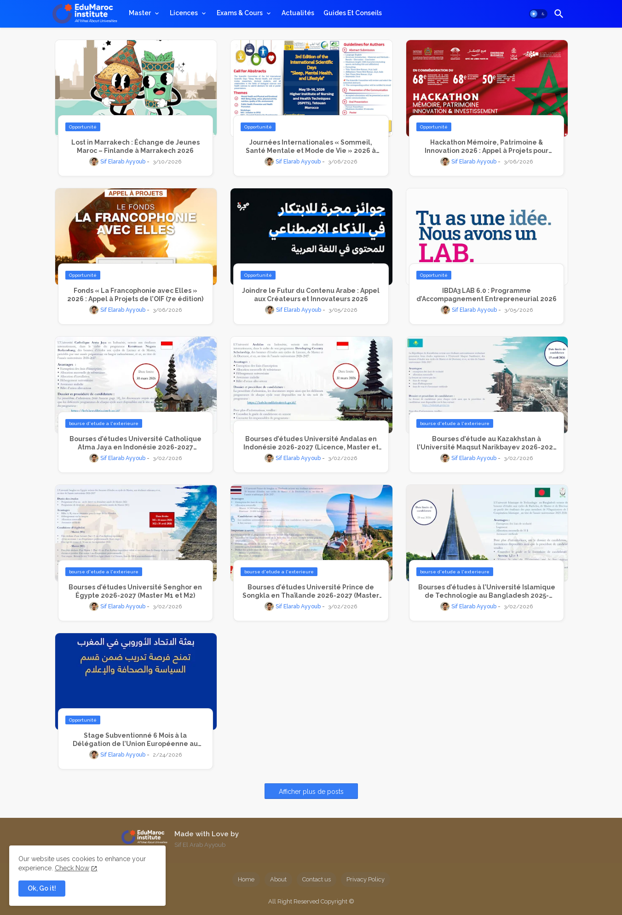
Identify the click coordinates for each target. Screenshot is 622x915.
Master (140, 13)
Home (246, 879)
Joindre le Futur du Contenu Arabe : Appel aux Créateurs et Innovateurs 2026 (311, 295)
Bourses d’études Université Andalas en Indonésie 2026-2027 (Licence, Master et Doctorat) (311, 443)
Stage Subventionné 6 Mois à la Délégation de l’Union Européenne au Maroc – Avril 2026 (135, 740)
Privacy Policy (365, 879)
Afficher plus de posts (311, 791)
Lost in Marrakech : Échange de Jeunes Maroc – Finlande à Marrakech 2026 (135, 146)
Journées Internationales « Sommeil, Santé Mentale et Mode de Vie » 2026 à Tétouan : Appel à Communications (311, 147)
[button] (538, 13)
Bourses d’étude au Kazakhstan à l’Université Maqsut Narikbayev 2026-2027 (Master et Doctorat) (487, 443)
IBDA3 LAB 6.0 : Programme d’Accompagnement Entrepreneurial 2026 (486, 295)
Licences (184, 13)
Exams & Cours (240, 13)
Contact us (316, 879)
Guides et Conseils (352, 13)
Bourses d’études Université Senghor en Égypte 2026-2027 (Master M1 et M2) (135, 591)
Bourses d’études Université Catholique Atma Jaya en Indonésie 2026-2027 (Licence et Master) (135, 443)
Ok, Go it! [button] (42, 888)
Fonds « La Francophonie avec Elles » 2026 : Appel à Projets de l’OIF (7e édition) (135, 295)
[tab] (144, 13)
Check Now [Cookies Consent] (72, 868)
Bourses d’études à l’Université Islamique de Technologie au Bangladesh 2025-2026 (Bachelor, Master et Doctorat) (486, 591)
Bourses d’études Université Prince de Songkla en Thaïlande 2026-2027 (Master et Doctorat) (310, 591)
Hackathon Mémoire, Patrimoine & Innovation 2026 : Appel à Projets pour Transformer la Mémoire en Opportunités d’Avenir (486, 147)
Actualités (298, 13)
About (278, 879)
